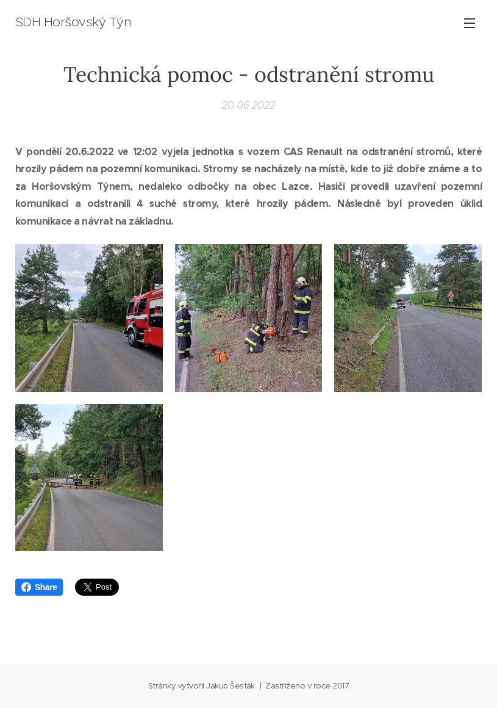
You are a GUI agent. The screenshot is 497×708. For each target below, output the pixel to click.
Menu (469, 23)
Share (39, 587)
